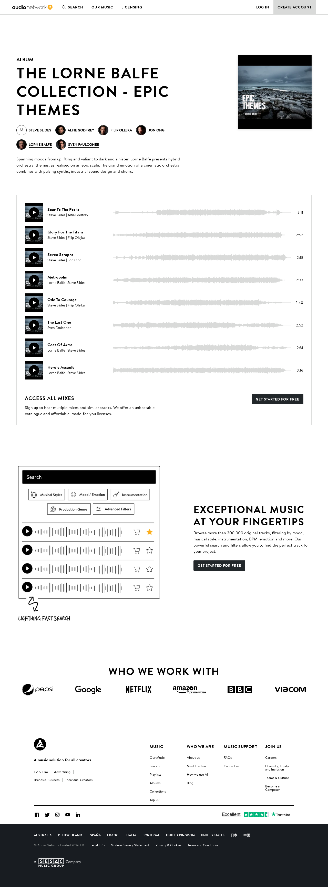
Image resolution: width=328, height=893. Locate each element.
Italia (131, 840)
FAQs (228, 757)
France (113, 840)
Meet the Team (198, 766)
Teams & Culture (277, 777)
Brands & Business (46, 779)
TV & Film (41, 771)
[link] (32, 7)
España (94, 840)
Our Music (102, 7)
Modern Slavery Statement (130, 850)
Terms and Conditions (203, 850)
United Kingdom (180, 840)
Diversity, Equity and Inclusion (277, 768)
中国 (246, 840)
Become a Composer (272, 788)
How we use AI (197, 774)
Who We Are (200, 746)
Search (71, 7)
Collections (158, 791)
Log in (262, 7)
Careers (270, 757)
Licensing (131, 7)
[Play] (34, 212)
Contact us (231, 766)
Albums (155, 783)
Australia (43, 840)
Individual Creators (79, 779)
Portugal (151, 840)
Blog (190, 783)
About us (193, 757)
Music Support (240, 746)
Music (156, 746)
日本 (234, 840)
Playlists (155, 774)
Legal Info (97, 850)
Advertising (62, 771)
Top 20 (154, 799)
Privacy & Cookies (168, 850)
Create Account (295, 7)
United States (212, 840)
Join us (273, 746)
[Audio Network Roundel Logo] (40, 744)
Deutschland (70, 840)
